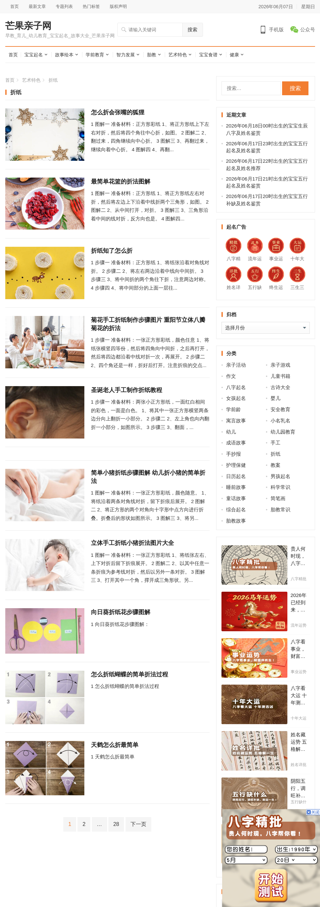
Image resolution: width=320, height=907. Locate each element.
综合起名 (236, 509)
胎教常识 (280, 509)
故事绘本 (64, 54)
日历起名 (236, 476)
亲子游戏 (280, 365)
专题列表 (64, 6)
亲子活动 (236, 365)
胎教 (151, 54)
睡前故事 (236, 487)
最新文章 (37, 6)
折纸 (275, 454)
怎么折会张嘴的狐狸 (117, 112)
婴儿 (275, 398)
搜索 (192, 29)
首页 (14, 6)
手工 (275, 442)
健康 (234, 54)
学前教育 (95, 54)
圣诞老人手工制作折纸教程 (126, 390)
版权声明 (118, 6)
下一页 (138, 824)
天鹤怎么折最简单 (114, 745)
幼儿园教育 (283, 432)
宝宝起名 (33, 54)
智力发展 (125, 54)
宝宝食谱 (208, 54)
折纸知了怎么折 (111, 250)
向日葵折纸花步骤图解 (120, 612)
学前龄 (233, 409)
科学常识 (280, 487)
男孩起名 (280, 476)
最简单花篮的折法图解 (120, 181)
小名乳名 (280, 420)
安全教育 (280, 409)
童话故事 (236, 498)
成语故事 (236, 442)
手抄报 (233, 454)
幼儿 (231, 432)
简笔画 (278, 498)
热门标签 (91, 6)
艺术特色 (177, 54)
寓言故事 (236, 420)
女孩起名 (236, 398)
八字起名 (236, 387)
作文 (231, 376)
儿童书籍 (280, 376)
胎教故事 (236, 521)
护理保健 (236, 465)
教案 (275, 465)
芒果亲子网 (28, 26)
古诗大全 (280, 387)
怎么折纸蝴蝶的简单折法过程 (129, 674)
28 (116, 824)
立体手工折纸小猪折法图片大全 (132, 543)
